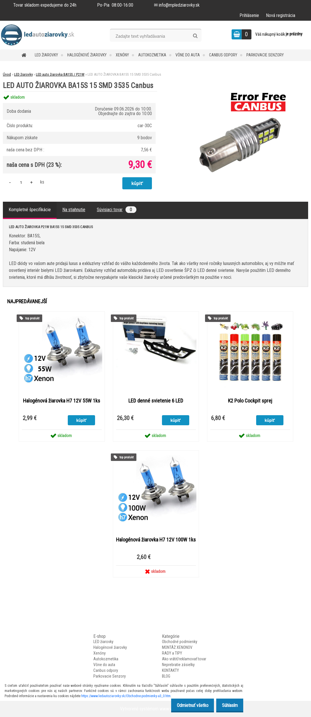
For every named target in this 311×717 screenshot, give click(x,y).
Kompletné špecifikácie (30, 209)
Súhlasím (228, 705)
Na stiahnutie (73, 209)
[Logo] (39, 35)
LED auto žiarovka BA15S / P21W (60, 74)
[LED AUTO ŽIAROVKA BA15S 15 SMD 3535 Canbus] (237, 91)
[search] (195, 35)
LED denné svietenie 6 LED (155, 401)
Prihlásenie (249, 15)
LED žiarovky (46, 55)
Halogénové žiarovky (87, 55)
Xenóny (122, 55)
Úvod (7, 74)
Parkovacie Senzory (265, 55)
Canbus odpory (223, 55)
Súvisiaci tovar (116, 209)
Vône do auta (187, 55)
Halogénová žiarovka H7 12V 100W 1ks (156, 540)
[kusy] (21, 182)
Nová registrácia (280, 15)
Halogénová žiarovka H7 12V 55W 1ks (61, 401)
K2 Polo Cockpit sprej (250, 401)
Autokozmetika (152, 55)
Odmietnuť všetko (188, 705)
